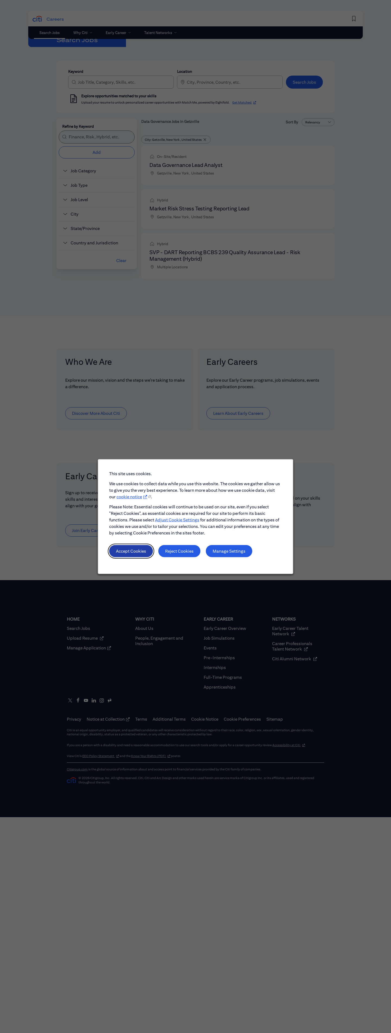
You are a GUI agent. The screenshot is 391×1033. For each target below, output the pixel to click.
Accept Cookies (131, 551)
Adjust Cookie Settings (177, 520)
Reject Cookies (179, 551)
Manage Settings (229, 551)
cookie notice (129, 497)
